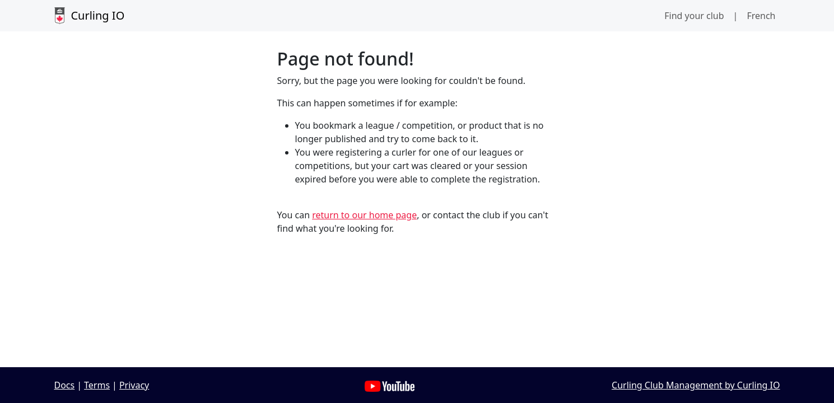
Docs (64, 385)
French (761, 16)
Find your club (694, 16)
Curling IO (89, 15)
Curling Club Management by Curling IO (696, 385)
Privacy (134, 385)
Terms (97, 385)
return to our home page (364, 215)
